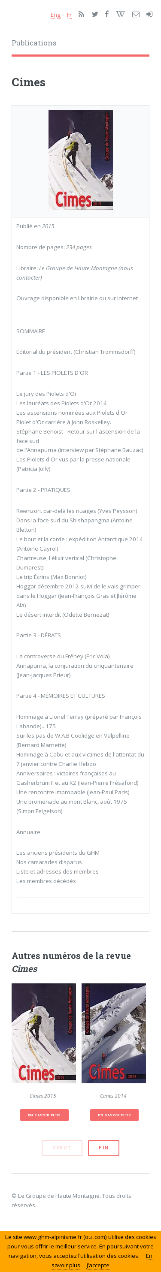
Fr (69, 14)
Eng (56, 14)
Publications (34, 43)
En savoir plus (44, 1115)
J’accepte (98, 1265)
